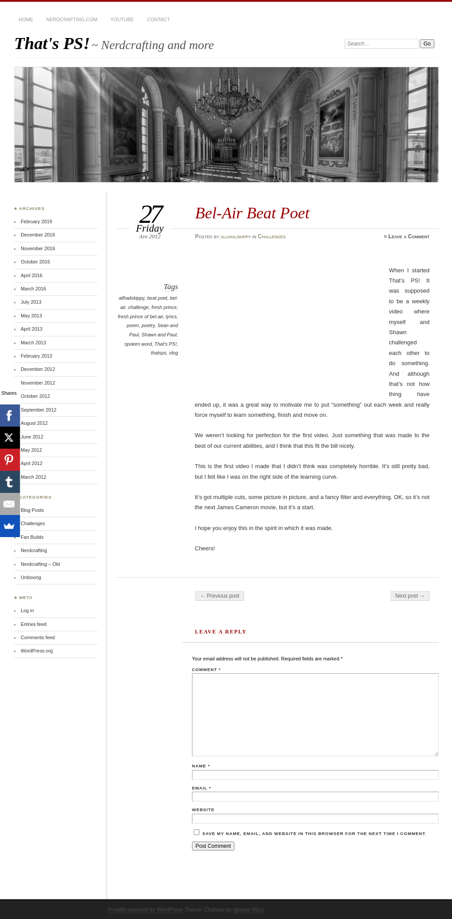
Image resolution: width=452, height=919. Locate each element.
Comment (206, 669)
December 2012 (38, 369)
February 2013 (36, 355)
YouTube (122, 19)
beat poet (157, 298)
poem (133, 325)
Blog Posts (32, 510)
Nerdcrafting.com (71, 19)
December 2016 (38, 234)
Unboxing (31, 577)
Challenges (272, 236)
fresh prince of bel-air (140, 316)
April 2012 (31, 463)
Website (203, 809)
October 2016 (35, 261)
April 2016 (31, 275)
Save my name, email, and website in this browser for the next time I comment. (314, 833)
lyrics (171, 316)
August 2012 (34, 423)
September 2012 (38, 409)
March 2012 (33, 477)
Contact (158, 19)
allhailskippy (236, 236)
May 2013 (31, 315)
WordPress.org (37, 650)
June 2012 (32, 436)
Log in (27, 610)
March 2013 (33, 342)
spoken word (138, 344)
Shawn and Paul (159, 334)
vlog (173, 352)
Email (201, 788)
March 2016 (33, 288)
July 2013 (31, 302)
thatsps (158, 352)
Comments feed (38, 637)
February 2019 (36, 221)
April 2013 (31, 329)
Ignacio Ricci (248, 910)
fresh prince (164, 307)
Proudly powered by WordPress (145, 910)
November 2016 (38, 248)
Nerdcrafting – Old (40, 564)
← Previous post (219, 596)
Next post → (410, 596)
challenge (138, 307)
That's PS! (52, 43)
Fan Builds (32, 537)
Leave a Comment (408, 236)
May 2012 (31, 450)
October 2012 (35, 396)
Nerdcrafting (34, 550)
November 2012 (38, 382)
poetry (148, 325)
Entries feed (33, 624)
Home (26, 19)
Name (201, 765)
